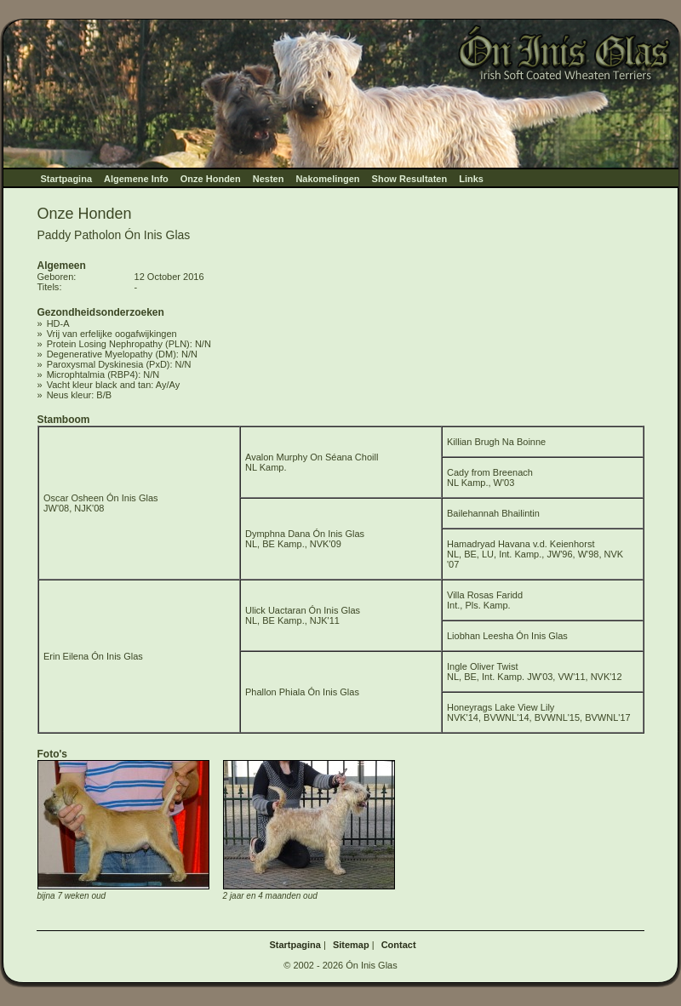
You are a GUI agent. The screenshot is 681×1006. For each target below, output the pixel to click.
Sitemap (351, 945)
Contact (398, 945)
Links (471, 179)
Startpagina (67, 179)
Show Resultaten (410, 179)
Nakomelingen (327, 179)
